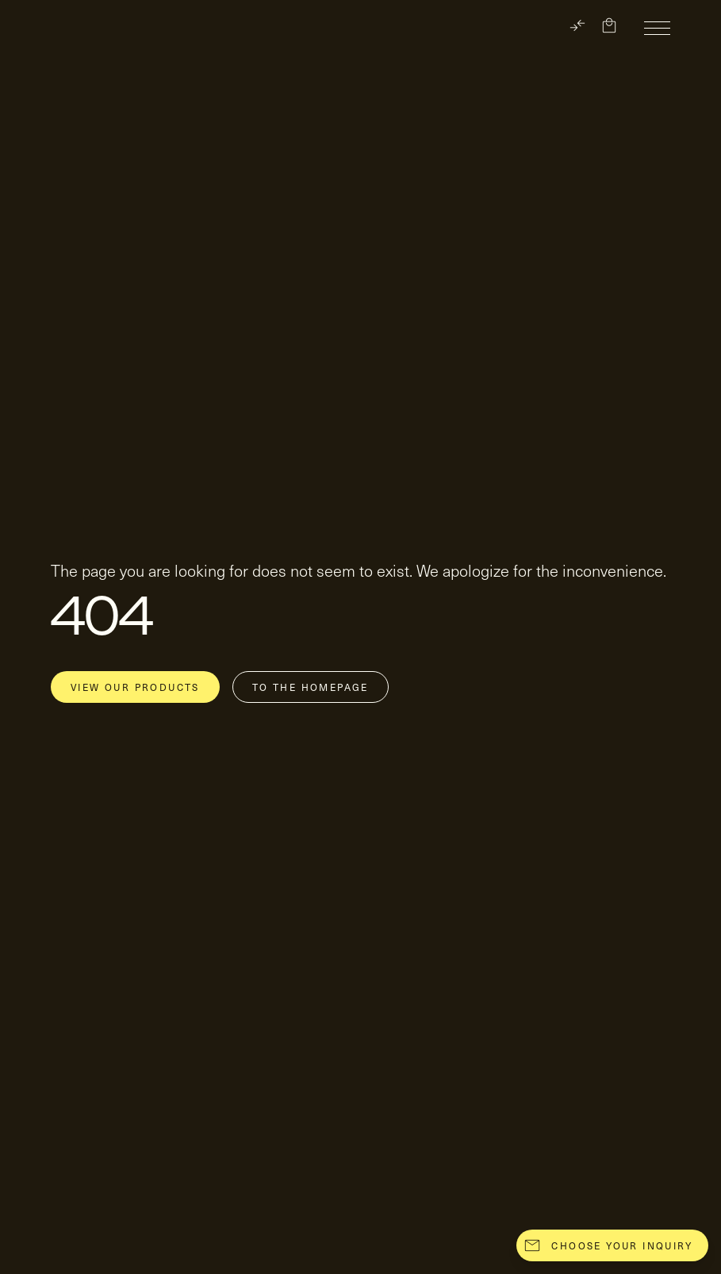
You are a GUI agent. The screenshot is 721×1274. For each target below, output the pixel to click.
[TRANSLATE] (577, 25)
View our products (135, 687)
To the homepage (310, 687)
